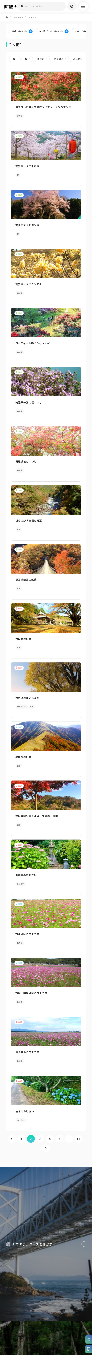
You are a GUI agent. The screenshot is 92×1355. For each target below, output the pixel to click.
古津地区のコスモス (27, 936)
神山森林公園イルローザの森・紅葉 (36, 818)
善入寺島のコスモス (27, 1055)
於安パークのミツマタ (28, 285)
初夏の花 (61, 58)
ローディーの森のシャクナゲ (32, 344)
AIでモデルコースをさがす (46, 1251)
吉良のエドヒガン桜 (27, 225)
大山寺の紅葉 (23, 640)
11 (78, 1142)
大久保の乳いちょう (27, 699)
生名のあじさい (24, 1114)
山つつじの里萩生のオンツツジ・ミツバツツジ (43, 107)
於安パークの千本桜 (27, 166)
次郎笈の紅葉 (23, 759)
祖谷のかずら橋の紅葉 (28, 521)
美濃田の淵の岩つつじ (28, 403)
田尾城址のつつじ (26, 462)
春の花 (42, 58)
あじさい (80, 58)
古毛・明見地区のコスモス (31, 996)
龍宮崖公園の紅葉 (26, 581)
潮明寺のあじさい (26, 877)
